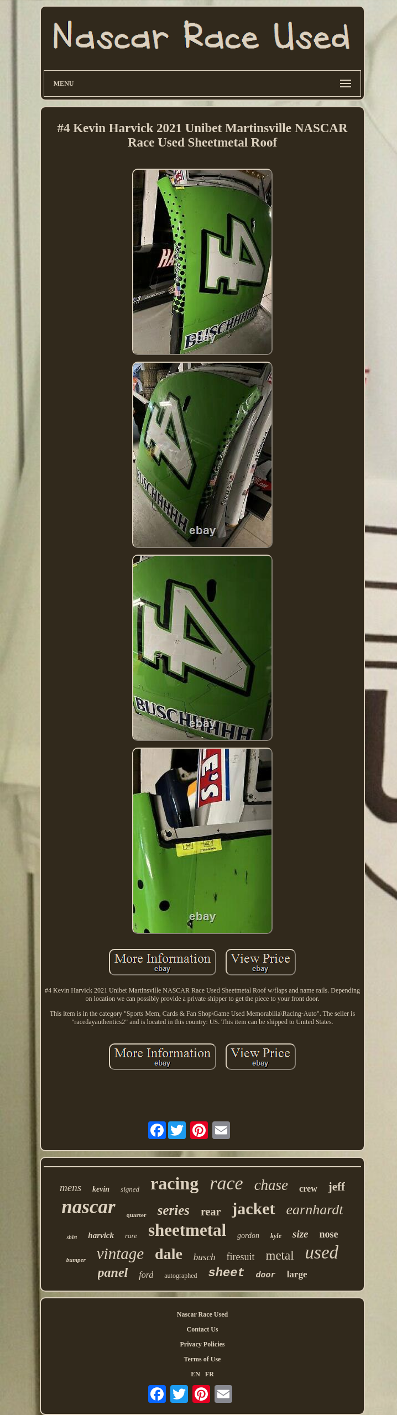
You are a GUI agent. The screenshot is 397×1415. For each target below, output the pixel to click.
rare (131, 1235)
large (297, 1274)
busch (205, 1257)
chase (271, 1185)
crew (308, 1188)
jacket (253, 1208)
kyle (275, 1236)
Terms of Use (202, 1359)
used (322, 1252)
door (266, 1275)
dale (168, 1253)
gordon (248, 1235)
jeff (336, 1186)
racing (174, 1183)
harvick (101, 1235)
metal (280, 1255)
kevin (100, 1189)
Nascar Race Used (202, 1314)
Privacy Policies (202, 1344)
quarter (137, 1215)
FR (209, 1374)
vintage (120, 1253)
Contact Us (202, 1329)
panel (113, 1272)
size (300, 1234)
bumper (76, 1259)
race (226, 1183)
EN (195, 1374)
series (174, 1210)
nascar (88, 1207)
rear (211, 1211)
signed (130, 1189)
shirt (71, 1237)
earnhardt (314, 1210)
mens (70, 1187)
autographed (180, 1276)
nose (329, 1234)
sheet (226, 1273)
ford (146, 1275)
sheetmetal (187, 1230)
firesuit (241, 1256)
